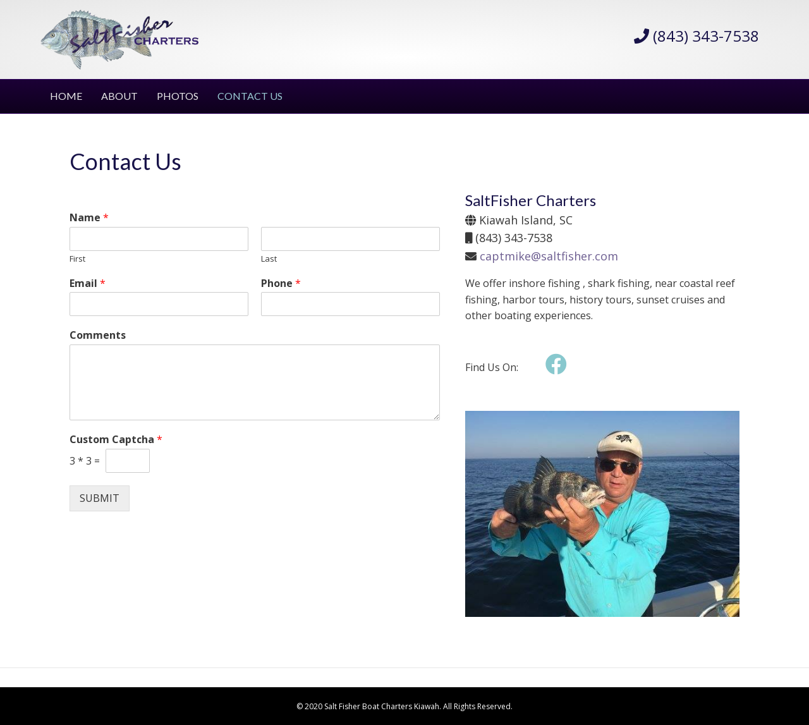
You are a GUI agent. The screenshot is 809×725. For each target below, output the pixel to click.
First (77, 258)
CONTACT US (250, 96)
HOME (66, 96)
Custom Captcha (116, 439)
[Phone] (350, 304)
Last (269, 258)
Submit (99, 498)
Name (89, 217)
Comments (98, 335)
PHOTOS (177, 96)
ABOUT (119, 96)
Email (88, 283)
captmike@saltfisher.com (549, 256)
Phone (281, 283)
